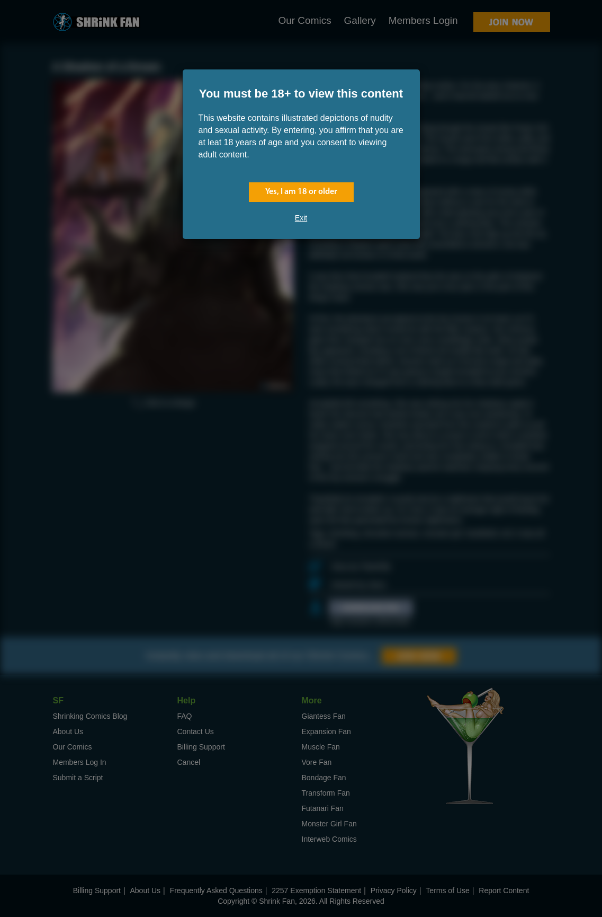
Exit (301, 218)
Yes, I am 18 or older (301, 192)
